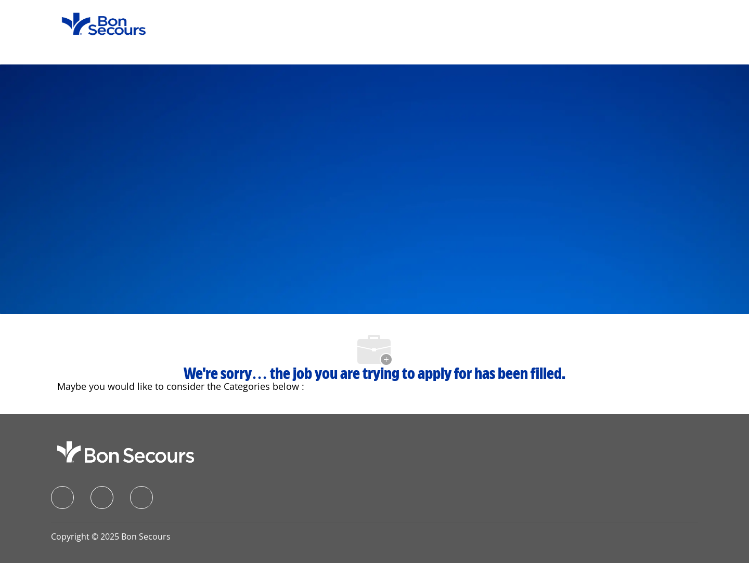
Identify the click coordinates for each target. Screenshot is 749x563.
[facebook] (62, 497)
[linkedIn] (102, 497)
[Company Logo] (97, 23)
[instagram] (141, 497)
